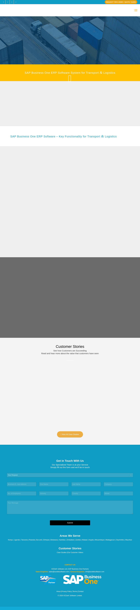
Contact (81, 591)
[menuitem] (135, 10)
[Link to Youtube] (16, 2)
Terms (75, 591)
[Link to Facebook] (3, 2)
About (58, 591)
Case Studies (62, 552)
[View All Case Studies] (70, 434)
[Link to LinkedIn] (12, 2)
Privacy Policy (67, 591)
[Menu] (135, 10)
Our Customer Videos (75, 552)
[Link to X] (8, 2)
